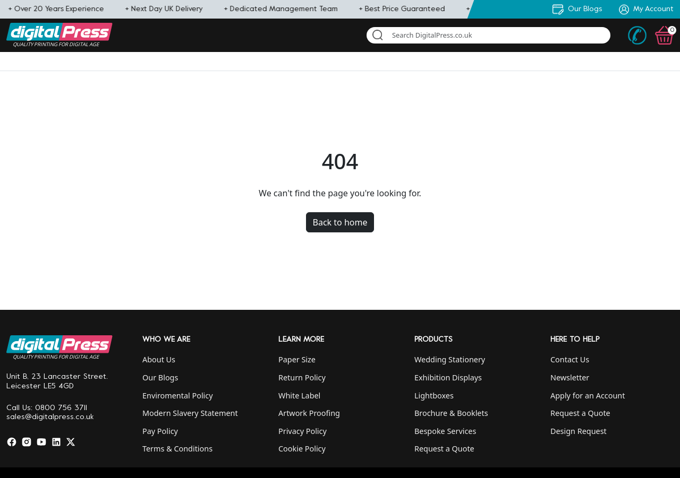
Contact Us (569, 359)
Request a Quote (444, 449)
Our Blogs (160, 377)
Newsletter (569, 377)
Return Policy (302, 377)
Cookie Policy (302, 449)
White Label (299, 395)
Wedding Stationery (449, 359)
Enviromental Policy (177, 395)
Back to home (340, 222)
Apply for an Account (587, 395)
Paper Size (297, 359)
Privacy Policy (302, 431)
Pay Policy (160, 431)
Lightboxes (434, 395)
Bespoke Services (445, 431)
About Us (158, 359)
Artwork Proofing (309, 413)
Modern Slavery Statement (190, 413)
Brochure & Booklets (451, 413)
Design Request (578, 431)
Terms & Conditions (177, 449)
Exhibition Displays (448, 377)
